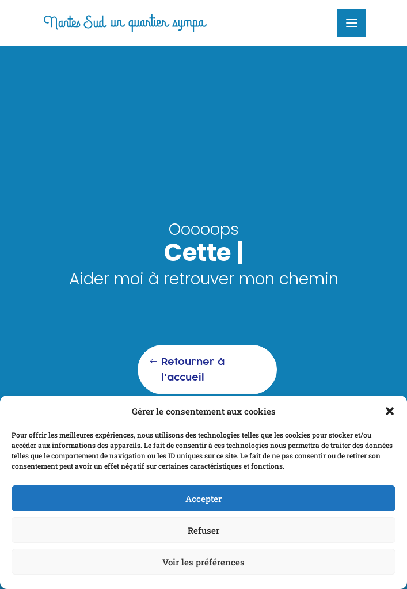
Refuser (203, 530)
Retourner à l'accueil (193, 369)
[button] (389, 411)
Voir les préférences (203, 562)
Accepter (203, 498)
